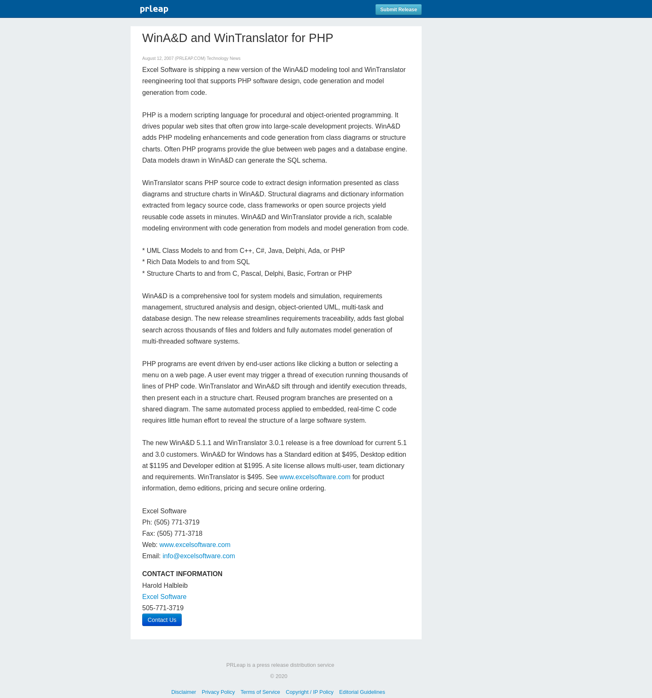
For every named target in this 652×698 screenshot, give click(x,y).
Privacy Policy (218, 692)
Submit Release (398, 9)
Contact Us (162, 619)
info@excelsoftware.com (199, 555)
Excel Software (164, 596)
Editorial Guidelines (362, 692)
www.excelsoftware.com (315, 476)
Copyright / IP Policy (309, 692)
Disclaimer (183, 692)
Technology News (223, 58)
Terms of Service (260, 692)
